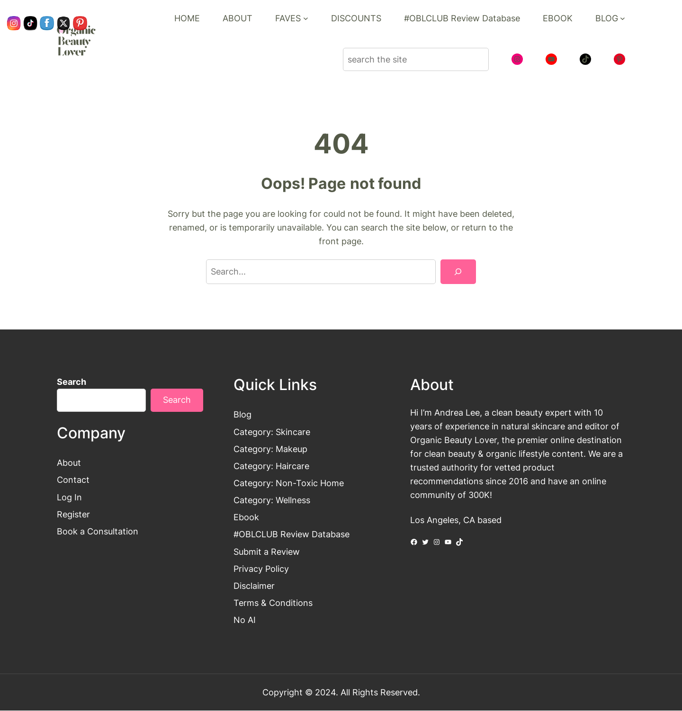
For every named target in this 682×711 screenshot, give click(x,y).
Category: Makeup (270, 449)
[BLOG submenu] (622, 18)
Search (71, 381)
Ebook (246, 517)
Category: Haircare (271, 466)
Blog (242, 414)
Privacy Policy (261, 568)
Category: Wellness (271, 500)
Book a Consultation (97, 531)
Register (73, 514)
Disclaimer (254, 585)
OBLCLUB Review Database (294, 534)
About (69, 463)
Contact (73, 480)
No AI (244, 620)
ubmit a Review (269, 551)
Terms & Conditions (273, 602)
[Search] (458, 271)
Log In (69, 497)
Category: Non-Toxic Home (288, 483)
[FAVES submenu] (305, 18)
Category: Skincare (271, 432)
